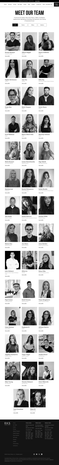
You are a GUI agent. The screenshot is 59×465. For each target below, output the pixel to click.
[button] (9, 4)
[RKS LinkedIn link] (41, 454)
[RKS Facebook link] (36, 454)
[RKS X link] (39, 454)
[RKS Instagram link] (34, 454)
